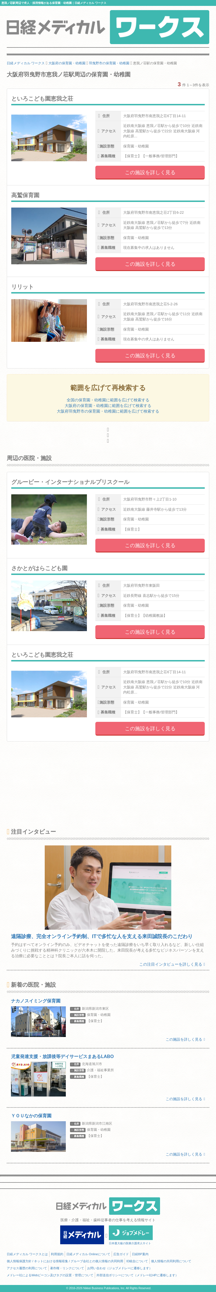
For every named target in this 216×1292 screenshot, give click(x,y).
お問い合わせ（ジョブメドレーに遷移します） (119, 1268)
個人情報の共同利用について (171, 1261)
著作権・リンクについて (67, 1268)
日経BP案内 (140, 1254)
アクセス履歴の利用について (27, 1268)
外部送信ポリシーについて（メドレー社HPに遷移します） (137, 1275)
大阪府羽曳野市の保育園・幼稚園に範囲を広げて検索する (108, 411)
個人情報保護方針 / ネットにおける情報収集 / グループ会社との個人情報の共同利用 (65, 1261)
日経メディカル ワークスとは (27, 1254)
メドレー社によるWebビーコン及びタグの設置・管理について (50, 1275)
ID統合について (137, 1261)
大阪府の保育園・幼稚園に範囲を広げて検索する (108, 405)
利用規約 (57, 1254)
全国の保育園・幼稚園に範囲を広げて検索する (108, 400)
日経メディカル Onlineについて (88, 1254)
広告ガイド (121, 1254)
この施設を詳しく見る (150, 172)
